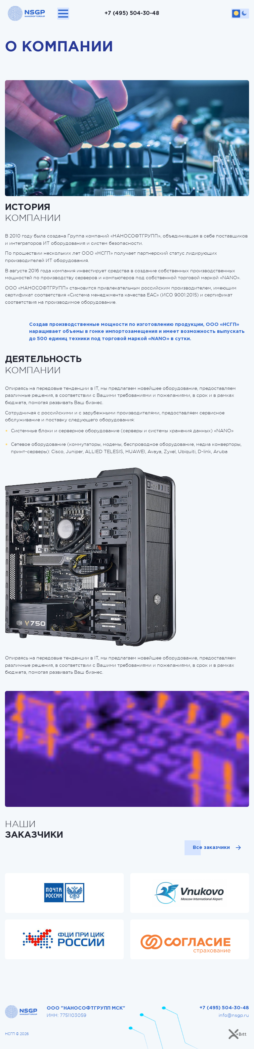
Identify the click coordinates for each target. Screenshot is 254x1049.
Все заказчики (211, 847)
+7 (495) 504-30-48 (131, 13)
